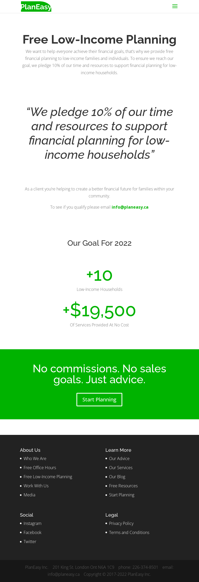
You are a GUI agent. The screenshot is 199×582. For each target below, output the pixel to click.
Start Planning (99, 399)
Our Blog (117, 477)
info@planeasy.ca (130, 207)
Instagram (32, 523)
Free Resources (123, 486)
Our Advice (119, 458)
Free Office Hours (40, 467)
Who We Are (35, 458)
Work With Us (36, 486)
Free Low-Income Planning (48, 477)
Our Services (120, 467)
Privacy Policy (121, 523)
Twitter (30, 541)
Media (29, 495)
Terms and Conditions (129, 532)
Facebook (32, 532)
